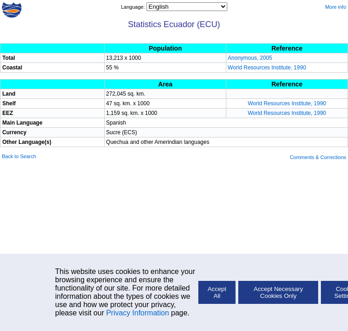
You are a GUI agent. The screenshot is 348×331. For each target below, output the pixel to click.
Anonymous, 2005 (250, 58)
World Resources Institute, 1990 (267, 67)
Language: (133, 7)
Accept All (217, 292)
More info (335, 7)
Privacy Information (137, 313)
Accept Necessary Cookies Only (278, 292)
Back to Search (19, 156)
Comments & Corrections (318, 157)
